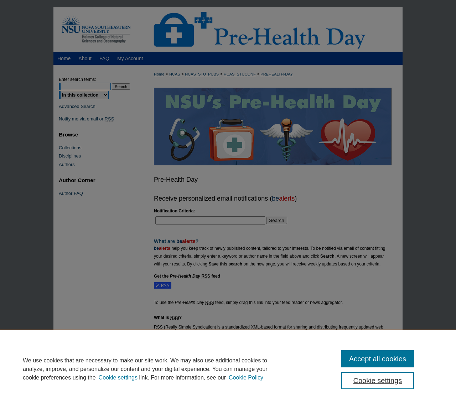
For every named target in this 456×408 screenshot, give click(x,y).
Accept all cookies (377, 359)
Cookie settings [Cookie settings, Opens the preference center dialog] (377, 380)
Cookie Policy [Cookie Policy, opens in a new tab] (246, 378)
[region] (228, 369)
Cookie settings (118, 378)
